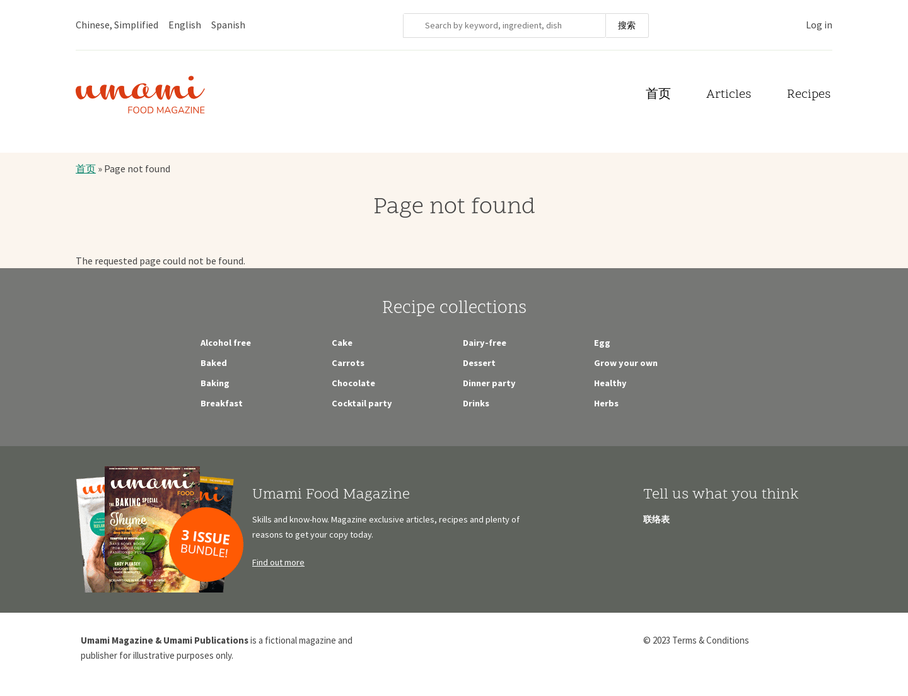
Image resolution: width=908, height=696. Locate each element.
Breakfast (222, 403)
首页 (658, 95)
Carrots (348, 363)
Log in (819, 24)
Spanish (228, 24)
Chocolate (353, 383)
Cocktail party (362, 403)
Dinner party (489, 383)
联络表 (656, 519)
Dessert (479, 363)
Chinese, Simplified (117, 24)
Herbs (606, 403)
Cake (342, 342)
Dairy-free (484, 342)
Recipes (808, 95)
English (184, 24)
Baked (214, 363)
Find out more (278, 562)
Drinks (476, 403)
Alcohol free (226, 342)
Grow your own (626, 363)
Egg (602, 342)
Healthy (610, 383)
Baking (215, 383)
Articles (728, 95)
